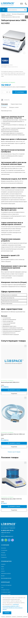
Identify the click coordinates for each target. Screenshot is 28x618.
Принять (7, 612)
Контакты (3, 548)
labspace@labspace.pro (7, 536)
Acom (2, 568)
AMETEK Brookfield (6, 573)
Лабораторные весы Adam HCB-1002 (11, 499)
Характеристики (16, 104)
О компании (4, 550)
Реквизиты (4, 557)
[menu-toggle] (3, 9)
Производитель (6, 110)
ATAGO (3, 571)
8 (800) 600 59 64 (7, 530)
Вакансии (3, 555)
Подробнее (14, 393)
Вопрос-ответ (14, 107)
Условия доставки (5, 592)
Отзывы (3, 107)
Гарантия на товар (6, 594)
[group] (14, 40)
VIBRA (11, 65)
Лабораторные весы (12, 66)
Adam (2, 566)
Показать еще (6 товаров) (14, 451)
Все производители (6, 578)
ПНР (2, 587)
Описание (4, 104)
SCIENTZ (3, 564)
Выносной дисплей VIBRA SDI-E (10, 382)
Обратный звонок (5, 532)
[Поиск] (25, 10)
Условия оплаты (5, 589)
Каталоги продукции (6, 585)
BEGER (2, 575)
